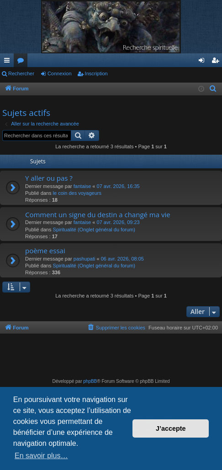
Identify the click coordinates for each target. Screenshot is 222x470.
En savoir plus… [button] (41, 456)
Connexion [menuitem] (203, 62)
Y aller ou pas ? (49, 178)
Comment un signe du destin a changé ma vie (97, 214)
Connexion (60, 73)
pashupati (84, 258)
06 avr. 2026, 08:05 (122, 258)
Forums (22, 62)
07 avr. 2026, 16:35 (118, 186)
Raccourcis (9, 62)
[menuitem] (213, 89)
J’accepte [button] (171, 428)
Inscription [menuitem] (217, 62)
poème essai (45, 250)
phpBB (90, 381)
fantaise (82, 186)
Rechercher (21, 73)
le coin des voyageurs (77, 193)
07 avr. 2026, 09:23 (118, 222)
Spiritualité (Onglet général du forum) (94, 229)
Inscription (96, 73)
